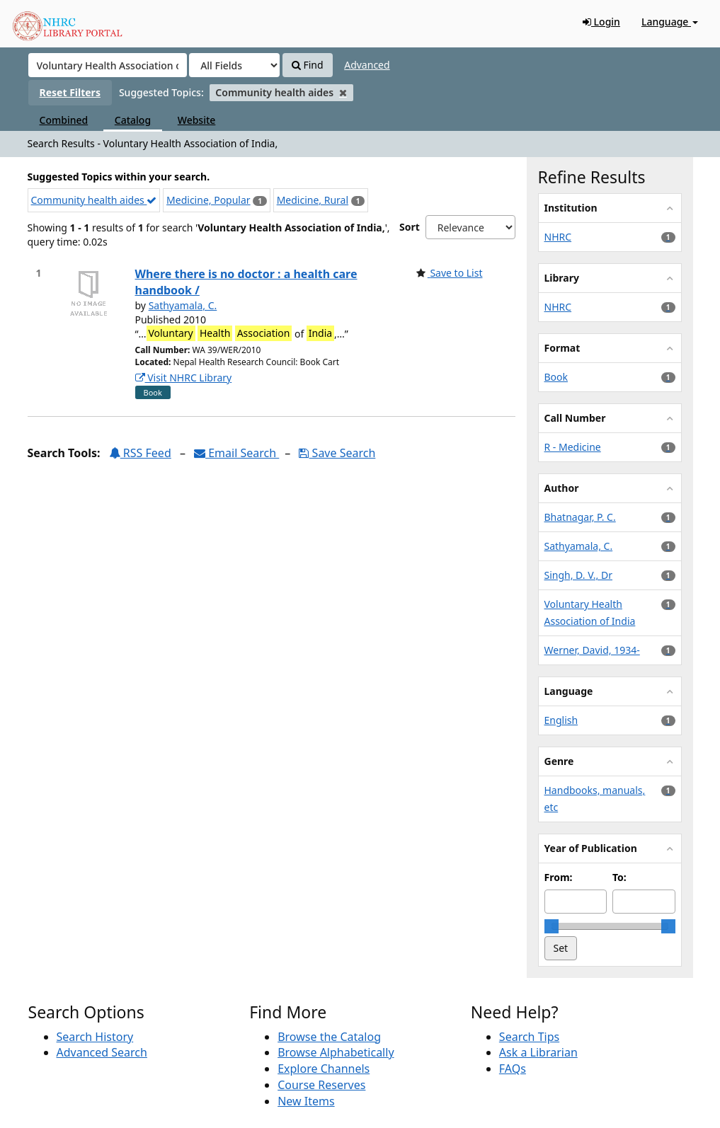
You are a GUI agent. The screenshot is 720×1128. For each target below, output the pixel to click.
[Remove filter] (343, 92)
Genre (559, 761)
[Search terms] (107, 65)
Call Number (575, 418)
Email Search (236, 453)
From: (558, 877)
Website (197, 120)
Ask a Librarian (538, 1052)
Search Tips (529, 1036)
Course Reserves (321, 1085)
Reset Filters (70, 92)
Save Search (337, 453)
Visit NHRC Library (183, 377)
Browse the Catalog (329, 1036)
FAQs (512, 1068)
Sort (409, 227)
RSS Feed (140, 453)
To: (619, 877)
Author (561, 488)
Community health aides (94, 200)
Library (561, 277)
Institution (571, 207)
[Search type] (234, 65)
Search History (95, 1036)
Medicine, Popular (208, 200)
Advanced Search (102, 1052)
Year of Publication (590, 848)
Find (308, 64)
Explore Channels (324, 1068)
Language (669, 21)
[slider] (551, 926)
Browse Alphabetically (336, 1052)
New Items (306, 1101)
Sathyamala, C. (183, 305)
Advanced (366, 64)
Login (601, 21)
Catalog (133, 120)
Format (562, 348)
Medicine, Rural (312, 200)
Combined (64, 120)
